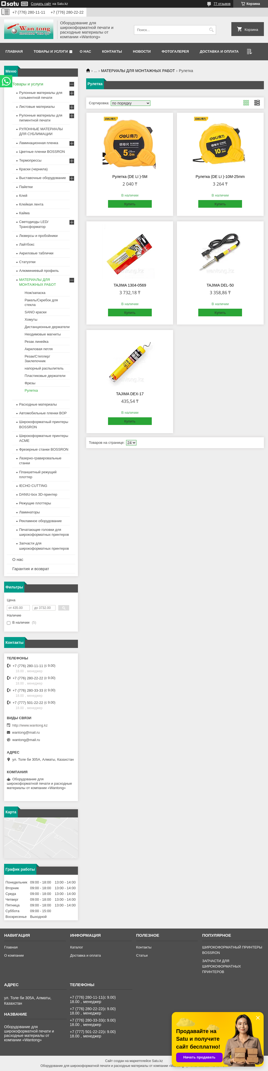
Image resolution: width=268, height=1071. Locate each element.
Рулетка (31, 390)
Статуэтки (27, 262)
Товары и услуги (51, 51)
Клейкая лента (31, 204)
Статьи (142, 955)
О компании (14, 955)
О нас (85, 51)
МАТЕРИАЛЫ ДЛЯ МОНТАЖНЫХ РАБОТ (138, 71)
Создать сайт (41, 4)
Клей (23, 196)
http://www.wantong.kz (30, 725)
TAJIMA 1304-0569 (129, 285)
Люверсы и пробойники (38, 236)
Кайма (24, 213)
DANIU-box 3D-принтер (38, 494)
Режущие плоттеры (35, 503)
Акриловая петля (39, 349)
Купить (129, 204)
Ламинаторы (29, 512)
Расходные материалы (38, 404)
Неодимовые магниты (43, 334)
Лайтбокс (26, 244)
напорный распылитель (44, 368)
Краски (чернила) (33, 169)
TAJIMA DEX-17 (130, 394)
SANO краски (35, 312)
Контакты (112, 51)
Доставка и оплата (219, 51)
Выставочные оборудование (42, 178)
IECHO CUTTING (33, 486)
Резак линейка (36, 342)
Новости (142, 51)
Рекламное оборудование (40, 521)
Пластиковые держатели (45, 376)
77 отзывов (222, 4)
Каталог (76, 947)
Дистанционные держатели (47, 327)
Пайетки (26, 187)
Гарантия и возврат (30, 568)
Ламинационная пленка (38, 143)
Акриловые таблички (36, 253)
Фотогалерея (175, 51)
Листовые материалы (37, 107)
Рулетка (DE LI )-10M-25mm (220, 176)
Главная (14, 51)
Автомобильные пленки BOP (43, 413)
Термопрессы (30, 160)
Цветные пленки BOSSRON (42, 152)
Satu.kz (157, 1061)
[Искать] (211, 30)
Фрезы (30, 383)
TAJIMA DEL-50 (220, 285)
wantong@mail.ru (26, 732)
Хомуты (31, 319)
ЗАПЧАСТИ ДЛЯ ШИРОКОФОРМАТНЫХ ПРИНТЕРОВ (221, 966)
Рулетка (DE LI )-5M (129, 176)
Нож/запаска (35, 293)
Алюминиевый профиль (39, 271)
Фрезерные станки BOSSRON (43, 449)
